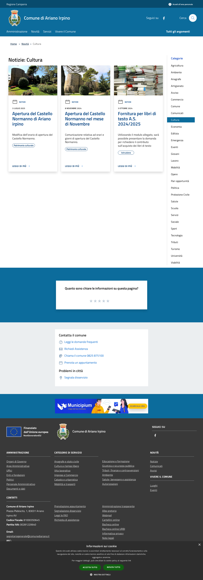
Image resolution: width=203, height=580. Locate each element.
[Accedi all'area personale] (181, 4)
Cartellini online (111, 520)
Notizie (19, 102)
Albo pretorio (109, 511)
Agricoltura (177, 65)
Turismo (175, 249)
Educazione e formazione (116, 461)
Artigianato (177, 86)
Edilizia (175, 133)
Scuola (174, 208)
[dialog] (101, 560)
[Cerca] (193, 18)
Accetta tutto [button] (90, 567)
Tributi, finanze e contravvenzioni (120, 470)
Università (176, 256)
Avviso (174, 93)
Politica (175, 188)
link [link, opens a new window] (129, 560)
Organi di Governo (16, 461)
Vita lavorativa (62, 470)
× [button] (199, 545)
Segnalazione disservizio (67, 511)
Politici (10, 480)
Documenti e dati (15, 489)
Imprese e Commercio (66, 475)
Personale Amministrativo (20, 484)
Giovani (175, 154)
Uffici (9, 470)
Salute (174, 201)
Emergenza (177, 140)
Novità (25, 44)
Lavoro (174, 161)
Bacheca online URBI (113, 529)
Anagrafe (176, 79)
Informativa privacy (113, 533)
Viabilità (175, 262)
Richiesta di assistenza (66, 520)
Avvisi (153, 470)
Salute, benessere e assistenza (119, 479)
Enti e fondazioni (15, 475)
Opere (174, 174)
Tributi (174, 242)
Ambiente (176, 72)
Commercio (177, 99)
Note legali (108, 538)
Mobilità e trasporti (64, 484)
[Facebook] (162, 18)
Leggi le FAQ (61, 515)
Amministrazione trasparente (118, 506)
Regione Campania (16, 4)
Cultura (175, 120)
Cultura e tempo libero (66, 466)
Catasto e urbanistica (66, 480)
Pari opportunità (180, 181)
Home (13, 44)
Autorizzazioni (110, 484)
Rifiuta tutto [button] (113, 567)
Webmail (107, 515)
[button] (101, 574)
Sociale (175, 222)
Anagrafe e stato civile (66, 461)
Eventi (174, 147)
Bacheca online (110, 524)
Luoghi (154, 485)
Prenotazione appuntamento (70, 506)
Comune (175, 106)
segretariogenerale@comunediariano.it (27, 536)
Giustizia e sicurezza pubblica (118, 466)
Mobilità (175, 167)
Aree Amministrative (17, 466)
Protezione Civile (180, 195)
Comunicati (177, 113)
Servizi (174, 215)
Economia (176, 127)
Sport (174, 228)
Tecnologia (176, 235)
